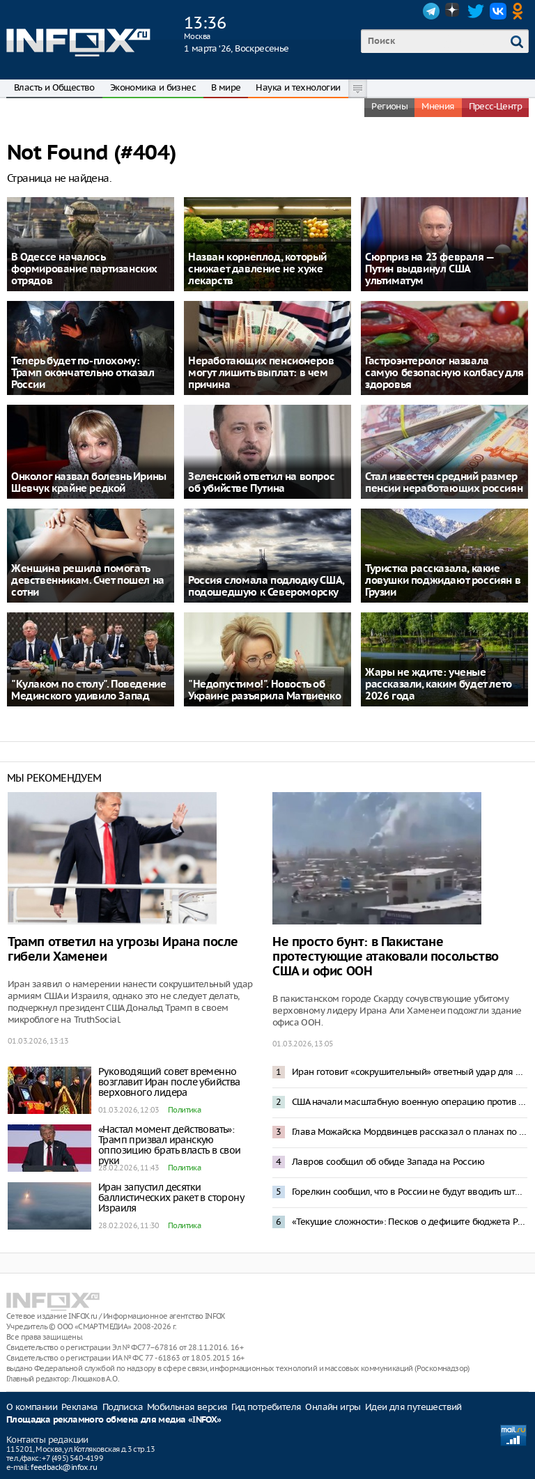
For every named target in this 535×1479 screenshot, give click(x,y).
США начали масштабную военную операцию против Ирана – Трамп (409, 1102)
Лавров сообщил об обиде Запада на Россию (388, 1161)
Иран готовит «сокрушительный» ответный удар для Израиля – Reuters (409, 1072)
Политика (184, 1110)
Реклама (79, 1407)
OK (520, 11)
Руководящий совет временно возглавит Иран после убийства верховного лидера (169, 1082)
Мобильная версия (187, 1407)
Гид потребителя (266, 1407)
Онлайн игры (332, 1407)
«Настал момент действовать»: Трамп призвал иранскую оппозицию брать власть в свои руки (169, 1145)
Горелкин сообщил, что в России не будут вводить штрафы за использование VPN (409, 1191)
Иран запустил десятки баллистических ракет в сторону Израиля (170, 1197)
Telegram (431, 11)
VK (498, 11)
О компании (31, 1407)
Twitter (475, 11)
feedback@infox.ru (64, 1467)
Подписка (122, 1407)
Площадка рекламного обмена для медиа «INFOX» (114, 1420)
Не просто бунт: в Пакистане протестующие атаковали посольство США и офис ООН (385, 957)
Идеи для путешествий (413, 1407)
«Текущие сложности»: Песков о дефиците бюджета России (409, 1221)
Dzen (453, 11)
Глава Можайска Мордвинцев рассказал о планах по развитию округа (409, 1131)
